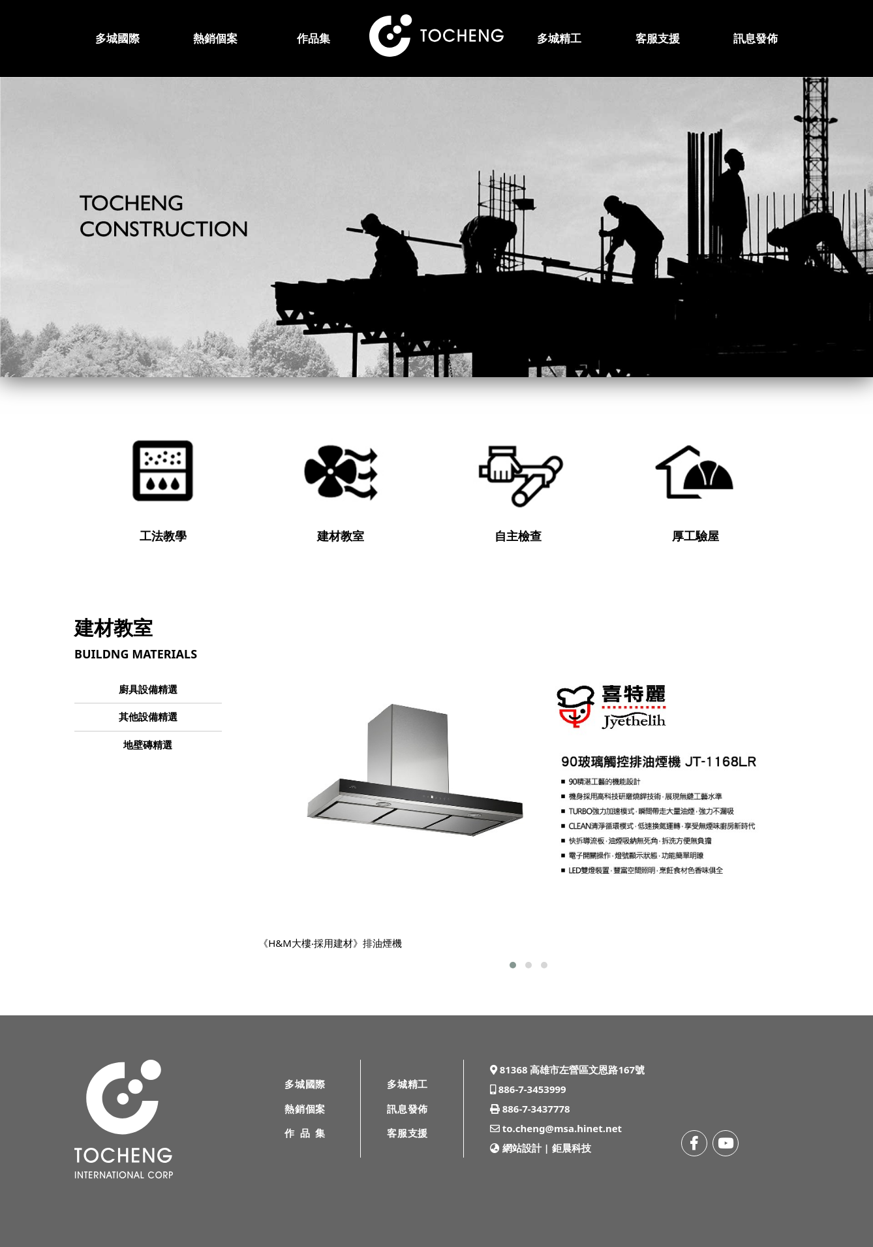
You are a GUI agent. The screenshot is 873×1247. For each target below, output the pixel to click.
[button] (513, 965)
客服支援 (658, 38)
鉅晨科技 (571, 1147)
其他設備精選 (148, 716)
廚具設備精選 (148, 689)
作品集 (313, 38)
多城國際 (117, 38)
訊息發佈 (755, 38)
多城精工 (559, 38)
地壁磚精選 (147, 744)
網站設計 (522, 1147)
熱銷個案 (215, 38)
